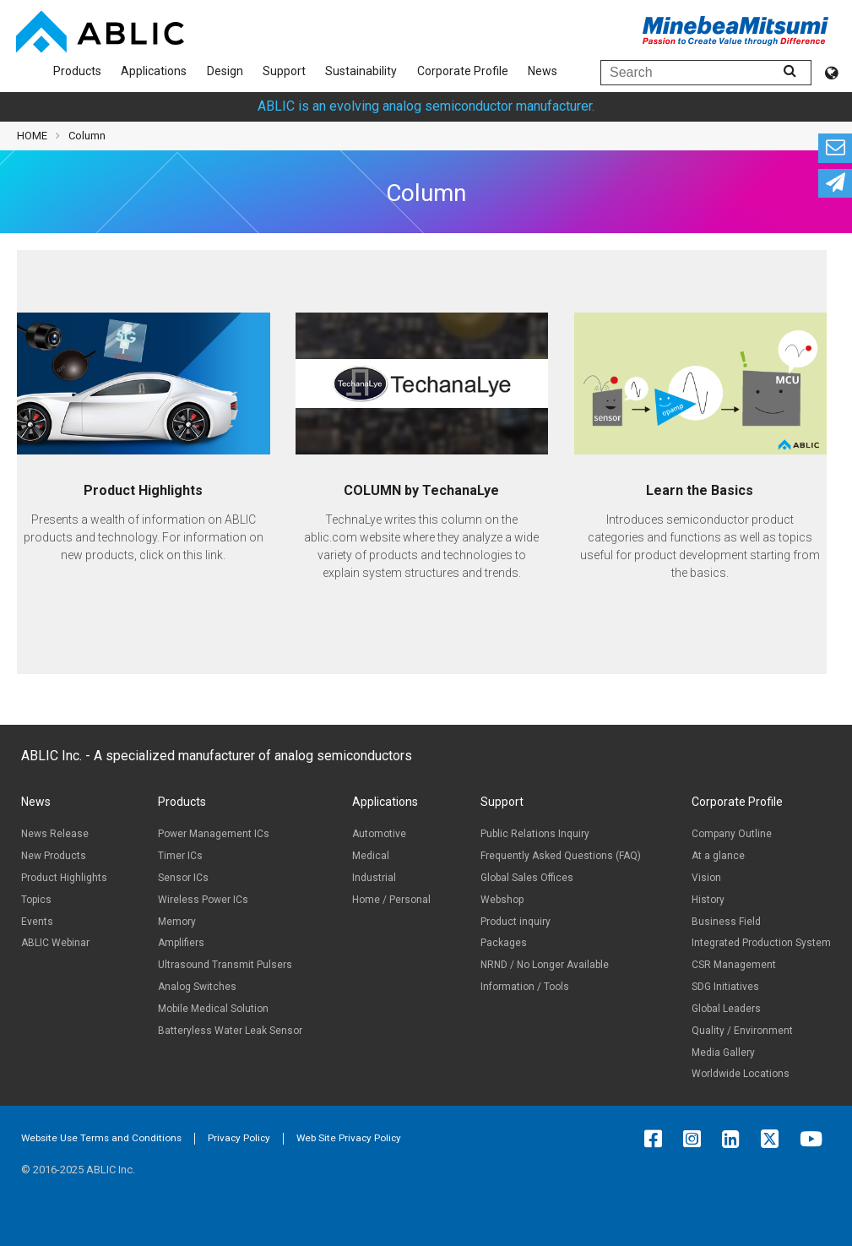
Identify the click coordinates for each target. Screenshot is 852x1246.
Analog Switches (197, 987)
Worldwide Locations (741, 1074)
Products (77, 71)
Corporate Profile (462, 71)
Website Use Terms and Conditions (101, 1138)
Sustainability (361, 71)
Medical (370, 856)
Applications (154, 71)
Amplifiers (181, 943)
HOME (32, 135)
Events (37, 922)
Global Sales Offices (526, 878)
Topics (36, 900)
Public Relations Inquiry (534, 834)
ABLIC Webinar (55, 943)
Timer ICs (180, 856)
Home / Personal (391, 900)
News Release (55, 834)
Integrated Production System (761, 943)
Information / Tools (524, 987)
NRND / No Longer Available (544, 965)
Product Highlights (64, 878)
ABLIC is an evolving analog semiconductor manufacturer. (426, 106)
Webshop (502, 900)
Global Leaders (726, 1009)
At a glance (718, 856)
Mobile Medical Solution (213, 1009)
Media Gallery (723, 1052)
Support (284, 71)
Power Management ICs (213, 834)
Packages (503, 943)
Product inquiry (515, 922)
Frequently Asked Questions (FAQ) (560, 856)
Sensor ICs (183, 878)
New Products (53, 856)
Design (225, 71)
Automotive (379, 834)
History (708, 900)
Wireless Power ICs (203, 900)
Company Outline (732, 834)
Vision (706, 878)
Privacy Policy (239, 1138)
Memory (177, 922)
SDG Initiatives (725, 987)
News (542, 71)
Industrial (374, 878)
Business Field (726, 922)
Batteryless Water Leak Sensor (230, 1031)
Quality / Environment (742, 1031)
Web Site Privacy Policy (348, 1138)
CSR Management (734, 965)
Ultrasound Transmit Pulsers (225, 965)
